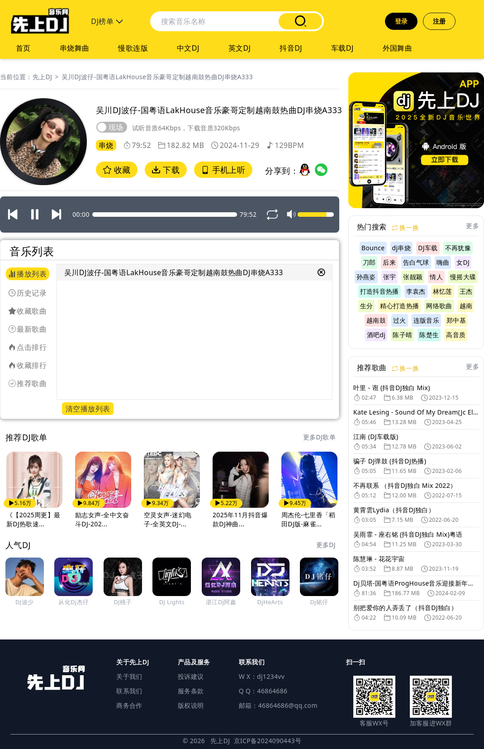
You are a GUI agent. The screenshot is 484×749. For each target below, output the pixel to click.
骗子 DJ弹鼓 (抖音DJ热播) (389, 461)
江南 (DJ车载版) (376, 436)
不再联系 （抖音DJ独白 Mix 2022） (404, 485)
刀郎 (369, 262)
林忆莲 (442, 291)
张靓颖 (412, 276)
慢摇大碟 (463, 276)
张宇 (389, 276)
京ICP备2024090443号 (268, 740)
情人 (436, 276)
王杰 (466, 291)
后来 (389, 262)
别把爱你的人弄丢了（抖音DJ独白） (405, 607)
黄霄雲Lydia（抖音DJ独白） (394, 510)
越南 (466, 305)
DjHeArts (270, 602)
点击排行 (28, 347)
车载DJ (342, 48)
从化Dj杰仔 (73, 602)
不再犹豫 (458, 247)
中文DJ (188, 48)
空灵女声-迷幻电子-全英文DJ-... (167, 519)
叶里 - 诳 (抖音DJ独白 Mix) (391, 387)
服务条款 (191, 691)
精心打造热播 (399, 305)
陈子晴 (402, 334)
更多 (472, 225)
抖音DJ (291, 48)
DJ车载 (427, 247)
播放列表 (28, 273)
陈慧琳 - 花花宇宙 (378, 558)
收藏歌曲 (28, 310)
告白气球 (416, 262)
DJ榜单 (107, 21)
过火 (399, 320)
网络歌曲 (439, 305)
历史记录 (28, 292)
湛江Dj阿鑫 (221, 602)
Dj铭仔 (319, 602)
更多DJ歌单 (319, 437)
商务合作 (129, 705)
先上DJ (42, 76)
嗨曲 (443, 262)
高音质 (455, 334)
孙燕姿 (366, 276)
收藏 (116, 169)
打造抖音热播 (379, 291)
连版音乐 (426, 320)
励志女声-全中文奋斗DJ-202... (102, 519)
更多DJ (326, 544)
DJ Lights (172, 602)
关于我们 (129, 676)
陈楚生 (429, 334)
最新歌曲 (28, 329)
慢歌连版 (133, 48)
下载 (165, 169)
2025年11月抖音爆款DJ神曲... (240, 519)
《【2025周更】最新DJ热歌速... (33, 519)
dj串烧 (401, 247)
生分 (366, 305)
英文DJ (239, 48)
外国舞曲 (398, 48)
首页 (23, 48)
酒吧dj (376, 334)
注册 (439, 21)
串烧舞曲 (75, 48)
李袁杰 (416, 291)
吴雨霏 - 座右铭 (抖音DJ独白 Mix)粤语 (408, 534)
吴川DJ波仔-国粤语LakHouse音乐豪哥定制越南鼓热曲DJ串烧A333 (157, 76)
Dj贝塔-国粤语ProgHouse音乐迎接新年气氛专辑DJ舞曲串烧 (416, 583)
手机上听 (223, 169)
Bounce (373, 247)
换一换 (405, 227)
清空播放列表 (88, 409)
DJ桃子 (123, 602)
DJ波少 (24, 602)
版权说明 (191, 705)
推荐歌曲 (28, 383)
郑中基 (456, 320)
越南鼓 (376, 320)
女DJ (463, 262)
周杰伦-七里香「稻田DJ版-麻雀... (308, 519)
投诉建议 (191, 676)
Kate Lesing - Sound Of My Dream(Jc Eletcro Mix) (416, 412)
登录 (401, 21)
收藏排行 (28, 365)
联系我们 (129, 691)
